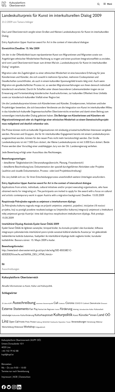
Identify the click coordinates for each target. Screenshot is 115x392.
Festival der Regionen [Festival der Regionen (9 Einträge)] (46, 309)
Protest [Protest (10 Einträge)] (33, 322)
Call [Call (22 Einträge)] (56, 303)
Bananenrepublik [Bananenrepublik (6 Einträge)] (48, 303)
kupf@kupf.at (7, 354)
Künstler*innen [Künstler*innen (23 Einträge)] (88, 315)
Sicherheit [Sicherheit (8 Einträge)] (46, 322)
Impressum (6, 377)
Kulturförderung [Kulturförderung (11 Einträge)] (27, 315)
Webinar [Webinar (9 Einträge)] (99, 322)
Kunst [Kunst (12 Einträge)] (75, 315)
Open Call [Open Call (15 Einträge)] (14, 322)
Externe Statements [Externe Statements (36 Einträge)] (15, 309)
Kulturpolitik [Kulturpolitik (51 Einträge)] (62, 315)
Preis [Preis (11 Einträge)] (27, 322)
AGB (15, 377)
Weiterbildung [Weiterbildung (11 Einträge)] (8, 327)
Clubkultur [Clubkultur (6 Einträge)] (62, 303)
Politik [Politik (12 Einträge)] (22, 322)
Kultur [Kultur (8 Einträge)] (91, 309)
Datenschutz (24, 377)
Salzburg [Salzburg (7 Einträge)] (39, 322)
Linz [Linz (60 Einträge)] (5, 321)
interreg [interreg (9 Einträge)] (76, 309)
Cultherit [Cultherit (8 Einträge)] (86, 303)
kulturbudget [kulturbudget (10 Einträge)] (7, 315)
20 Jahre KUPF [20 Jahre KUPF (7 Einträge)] (7, 303)
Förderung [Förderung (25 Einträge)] (66, 309)
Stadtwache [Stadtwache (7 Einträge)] (54, 322)
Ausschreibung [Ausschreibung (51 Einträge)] (24, 303)
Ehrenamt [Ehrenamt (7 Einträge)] (104, 303)
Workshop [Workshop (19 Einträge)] (29, 326)
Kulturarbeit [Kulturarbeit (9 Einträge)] (98, 309)
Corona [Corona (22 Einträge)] (69, 303)
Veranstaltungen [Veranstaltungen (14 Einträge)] (78, 322)
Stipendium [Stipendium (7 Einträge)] (62, 322)
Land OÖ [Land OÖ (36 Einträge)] (103, 315)
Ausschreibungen (10, 269)
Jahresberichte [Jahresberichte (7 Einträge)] (84, 309)
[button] (98, 4)
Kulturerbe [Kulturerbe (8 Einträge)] (16, 315)
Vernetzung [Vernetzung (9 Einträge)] (91, 322)
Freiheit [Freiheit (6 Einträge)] (57, 309)
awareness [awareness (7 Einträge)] (39, 303)
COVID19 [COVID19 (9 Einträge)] (78, 303)
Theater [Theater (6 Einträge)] (68, 322)
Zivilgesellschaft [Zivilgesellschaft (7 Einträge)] (40, 327)
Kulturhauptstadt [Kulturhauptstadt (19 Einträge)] (44, 315)
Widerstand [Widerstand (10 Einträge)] (18, 327)
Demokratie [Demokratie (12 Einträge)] (95, 303)
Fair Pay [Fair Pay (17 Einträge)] (33, 309)
